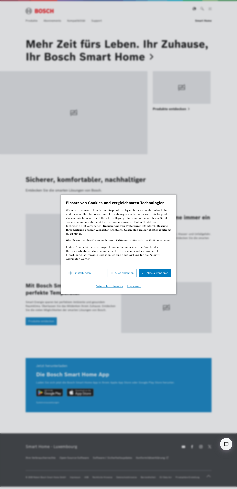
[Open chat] (226, 444)
